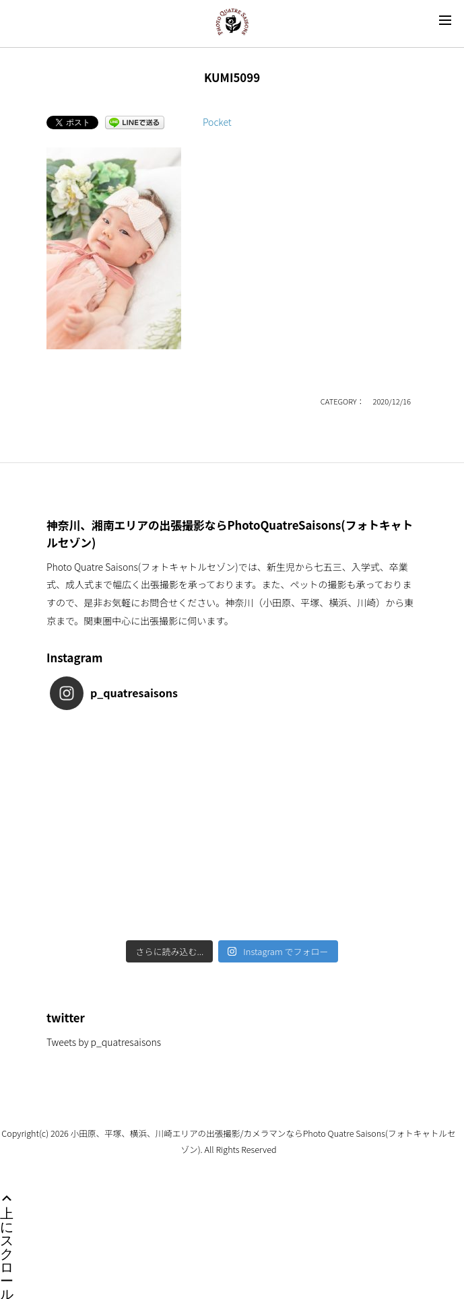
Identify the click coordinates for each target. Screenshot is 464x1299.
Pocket (217, 122)
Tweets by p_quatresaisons (103, 1042)
